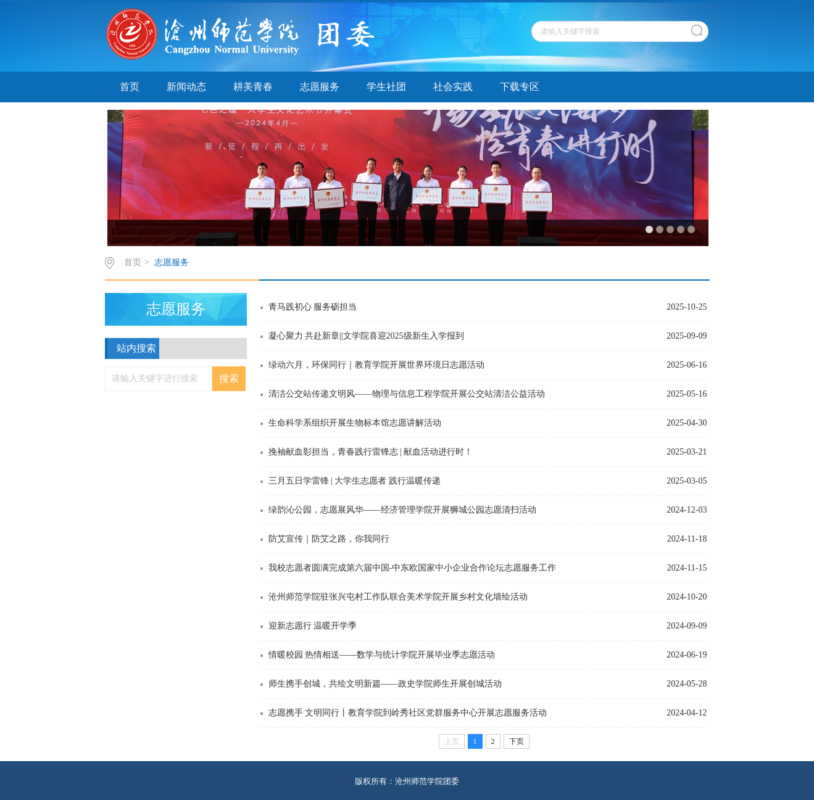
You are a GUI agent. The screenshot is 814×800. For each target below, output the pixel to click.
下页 (516, 741)
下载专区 (519, 86)
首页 (129, 86)
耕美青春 (253, 86)
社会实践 (453, 86)
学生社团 (386, 86)
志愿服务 (319, 86)
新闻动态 (186, 86)
